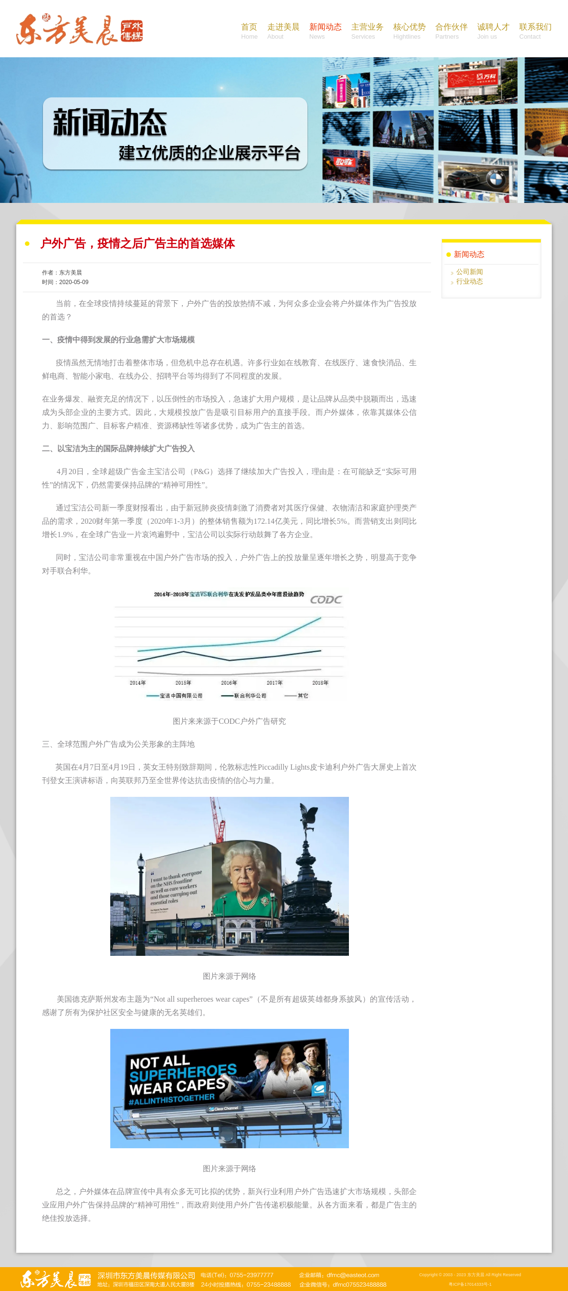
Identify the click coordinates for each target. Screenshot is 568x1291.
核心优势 (409, 32)
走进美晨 (283, 32)
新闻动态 (325, 32)
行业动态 (469, 281)
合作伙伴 (451, 32)
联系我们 (535, 32)
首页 (249, 32)
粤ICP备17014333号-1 (470, 1284)
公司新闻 (469, 271)
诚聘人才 (493, 32)
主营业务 (367, 32)
